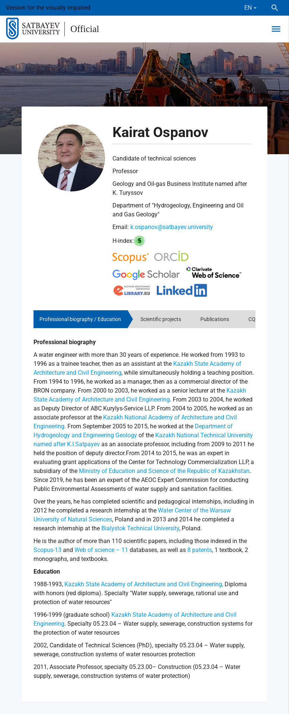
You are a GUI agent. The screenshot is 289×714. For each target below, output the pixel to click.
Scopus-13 (47, 549)
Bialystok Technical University (140, 528)
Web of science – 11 (101, 549)
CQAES (256, 319)
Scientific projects (160, 319)
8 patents (199, 549)
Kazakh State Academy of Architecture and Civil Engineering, (143, 584)
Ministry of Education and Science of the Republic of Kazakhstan (164, 471)
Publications (214, 319)
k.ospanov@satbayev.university (171, 227)
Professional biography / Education (80, 319)
